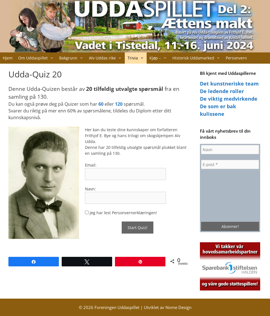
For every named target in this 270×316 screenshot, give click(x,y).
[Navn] (230, 149)
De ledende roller (222, 91)
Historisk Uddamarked (197, 58)
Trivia (137, 58)
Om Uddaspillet (37, 58)
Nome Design (178, 307)
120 (119, 104)
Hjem (8, 58)
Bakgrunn (72, 58)
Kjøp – (159, 58)
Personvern (236, 58)
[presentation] (224, 195)
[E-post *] (230, 164)
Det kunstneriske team (229, 83)
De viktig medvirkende (228, 98)
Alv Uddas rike (106, 58)
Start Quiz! (137, 227)
